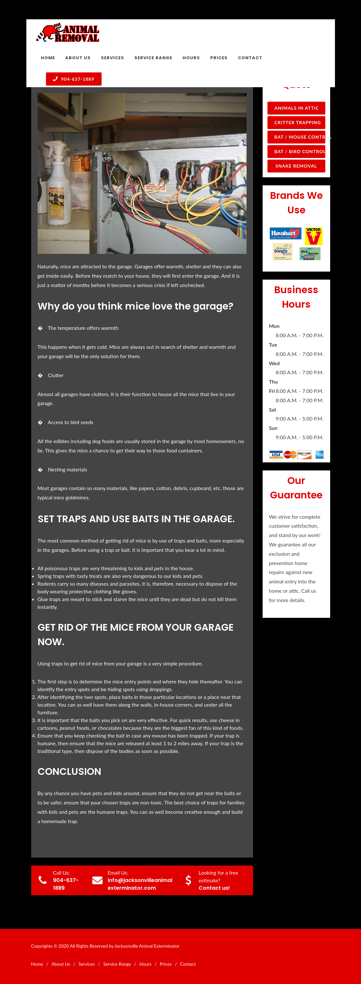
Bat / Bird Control (300, 151)
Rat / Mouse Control (300, 137)
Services (86, 964)
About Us (60, 964)
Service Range (117, 964)
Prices (166, 964)
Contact (188, 964)
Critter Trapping (298, 122)
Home (37, 964)
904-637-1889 (74, 79)
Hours (145, 964)
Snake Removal (296, 166)
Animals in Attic (297, 108)
